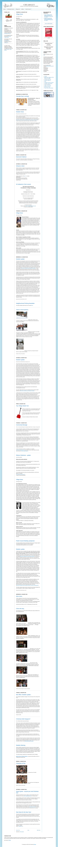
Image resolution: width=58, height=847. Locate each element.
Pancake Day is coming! (22, 96)
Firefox (10, 840)
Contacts (45, 76)
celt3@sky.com (20, 826)
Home (4, 9)
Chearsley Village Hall (47, 80)
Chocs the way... (20, 608)
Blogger (35, 844)
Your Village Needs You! (22, 406)
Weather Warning (20, 745)
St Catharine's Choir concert (23, 184)
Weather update (20, 259)
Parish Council (28, 9)
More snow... (19, 596)
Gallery (22, 9)
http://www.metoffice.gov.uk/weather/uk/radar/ (27, 390)
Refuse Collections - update (23, 455)
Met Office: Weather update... (24, 694)
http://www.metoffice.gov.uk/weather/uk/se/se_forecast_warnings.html (27, 119)
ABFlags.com (6, 42)
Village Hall (18, 9)
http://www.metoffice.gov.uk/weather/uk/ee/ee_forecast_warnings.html (27, 585)
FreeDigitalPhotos (6, 40)
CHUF (45, 81)
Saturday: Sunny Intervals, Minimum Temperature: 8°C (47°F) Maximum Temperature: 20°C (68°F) (48, 19)
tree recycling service (27, 795)
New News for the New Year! (23, 812)
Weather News (20, 111)
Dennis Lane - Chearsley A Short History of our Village (49, 77)
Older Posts (38, 830)
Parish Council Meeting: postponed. (25, 541)
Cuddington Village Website (48, 83)
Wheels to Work (20, 166)
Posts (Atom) (22, 831)
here (32, 305)
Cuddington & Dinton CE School (48, 82)
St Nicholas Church (10, 9)
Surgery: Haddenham (47, 84)
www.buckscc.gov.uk (32, 806)
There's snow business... (22, 309)
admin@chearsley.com (7, 33)
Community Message (21, 425)
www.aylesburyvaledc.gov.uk (20, 474)
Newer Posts (18, 830)
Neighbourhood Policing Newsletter (25, 303)
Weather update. (20, 359)
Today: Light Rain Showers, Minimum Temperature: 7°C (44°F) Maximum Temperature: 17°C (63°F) (48, 15)
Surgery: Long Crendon (47, 85)
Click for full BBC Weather (48, 23)
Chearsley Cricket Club (47, 79)
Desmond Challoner (21, 157)
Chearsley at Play (20, 763)
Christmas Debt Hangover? (23, 719)
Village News (19, 14)
